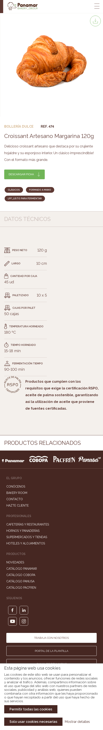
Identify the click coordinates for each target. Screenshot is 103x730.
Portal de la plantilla (51, 650)
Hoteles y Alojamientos (25, 543)
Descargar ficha (21, 174)
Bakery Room (16, 493)
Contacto (14, 499)
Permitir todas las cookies (30, 709)
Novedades (15, 562)
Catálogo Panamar (21, 568)
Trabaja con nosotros (51, 637)
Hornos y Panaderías (22, 530)
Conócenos (15, 486)
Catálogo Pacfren (21, 587)
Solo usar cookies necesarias (33, 722)
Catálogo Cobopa (20, 575)
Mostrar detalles (77, 722)
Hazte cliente (17, 505)
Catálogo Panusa (20, 581)
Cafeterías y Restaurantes (27, 524)
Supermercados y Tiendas (26, 537)
